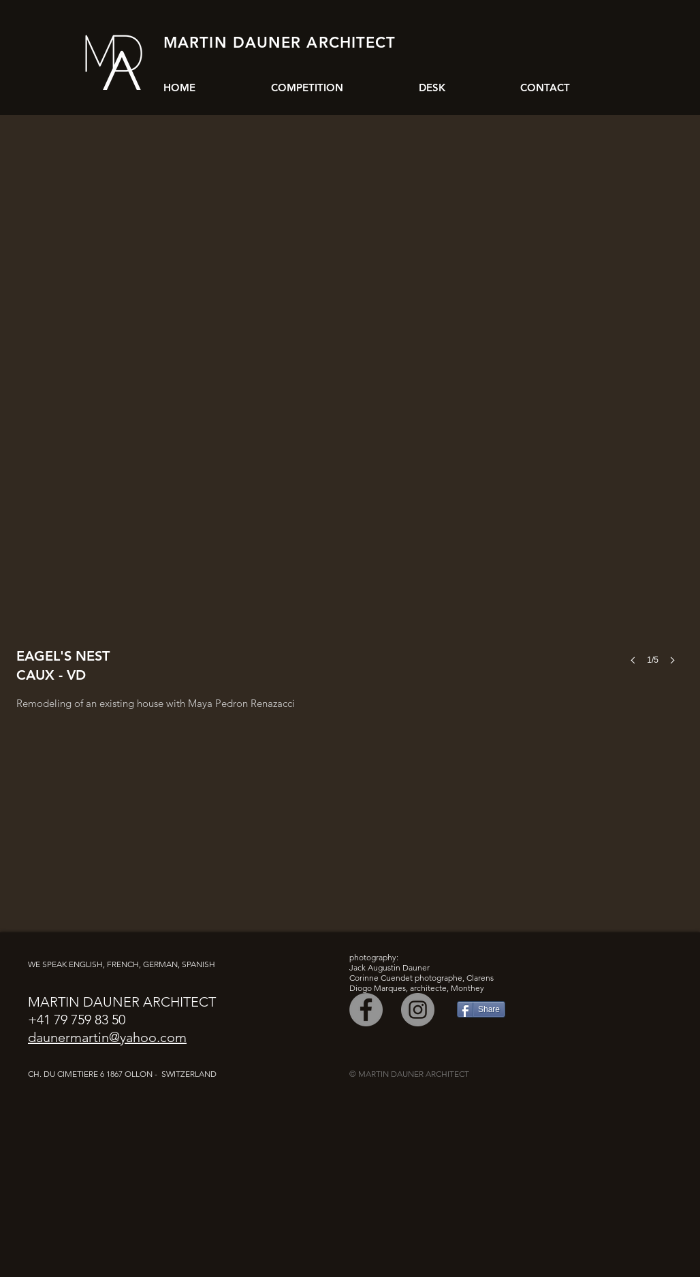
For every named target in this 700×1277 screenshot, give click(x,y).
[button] (350, 417)
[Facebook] (366, 1009)
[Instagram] (417, 1009)
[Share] (481, 1009)
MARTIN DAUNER (232, 42)
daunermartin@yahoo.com (107, 1037)
